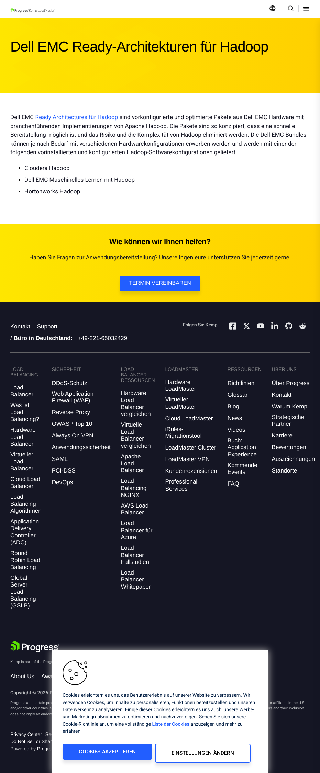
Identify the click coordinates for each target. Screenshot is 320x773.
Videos (236, 430)
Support (47, 326)
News (235, 418)
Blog (233, 406)
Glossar (238, 394)
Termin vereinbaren (160, 283)
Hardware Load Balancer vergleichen (136, 403)
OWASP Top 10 (72, 424)
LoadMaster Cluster (190, 447)
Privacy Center (26, 734)
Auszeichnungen (293, 459)
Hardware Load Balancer (23, 437)
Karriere (282, 435)
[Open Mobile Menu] (306, 9)
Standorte (284, 470)
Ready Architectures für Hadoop (76, 117)
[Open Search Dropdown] (289, 9)
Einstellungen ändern (190, 755)
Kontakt (20, 326)
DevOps (62, 482)
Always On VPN (72, 435)
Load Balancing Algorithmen (26, 503)
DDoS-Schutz (69, 383)
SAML (60, 459)
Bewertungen (289, 447)
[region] (160, 713)
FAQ (233, 483)
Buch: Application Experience (242, 447)
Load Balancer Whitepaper (136, 579)
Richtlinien (241, 383)
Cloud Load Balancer (25, 482)
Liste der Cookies (170, 727)
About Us (22, 676)
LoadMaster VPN (187, 459)
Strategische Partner (288, 420)
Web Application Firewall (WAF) (73, 397)
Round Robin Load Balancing (25, 560)
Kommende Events (242, 468)
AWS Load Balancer (135, 509)
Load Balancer (21, 391)
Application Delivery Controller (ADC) (24, 532)
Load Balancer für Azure (137, 530)
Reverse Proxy (71, 412)
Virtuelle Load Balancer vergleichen (136, 435)
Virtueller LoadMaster (180, 403)
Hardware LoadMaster (180, 385)
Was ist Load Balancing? (24, 412)
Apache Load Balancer (132, 463)
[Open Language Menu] (272, 9)
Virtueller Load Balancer (21, 461)
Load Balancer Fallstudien (135, 555)
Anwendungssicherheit (81, 447)
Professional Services (181, 485)
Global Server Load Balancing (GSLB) (23, 592)
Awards (50, 676)
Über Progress (291, 383)
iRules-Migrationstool (183, 432)
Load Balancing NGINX (134, 488)
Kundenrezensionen (191, 471)
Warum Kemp (289, 406)
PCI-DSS (64, 470)
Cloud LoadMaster (189, 418)
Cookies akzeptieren (102, 755)
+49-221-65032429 (102, 338)
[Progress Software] (35, 646)
